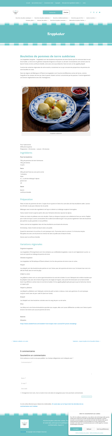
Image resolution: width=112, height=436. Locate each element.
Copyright (57, 3)
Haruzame (23, 432)
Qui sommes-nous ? (37, 3)
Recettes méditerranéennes (60, 18)
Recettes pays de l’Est (77, 18)
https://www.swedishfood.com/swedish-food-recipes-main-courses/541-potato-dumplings (48, 324)
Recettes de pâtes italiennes (42, 18)
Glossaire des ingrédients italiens (70, 3)
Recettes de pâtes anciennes (58, 20)
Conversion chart (48, 3)
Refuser (89, 429)
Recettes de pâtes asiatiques (23, 18)
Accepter (76, 429)
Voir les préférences (103, 429)
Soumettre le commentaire (86, 396)
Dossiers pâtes (30, 20)
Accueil (28, 3)
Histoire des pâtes (42, 20)
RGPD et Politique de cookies (82, 433)
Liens (84, 3)
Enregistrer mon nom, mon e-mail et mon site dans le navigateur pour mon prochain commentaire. (52, 393)
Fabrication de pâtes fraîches (76, 20)
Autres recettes (90, 18)
